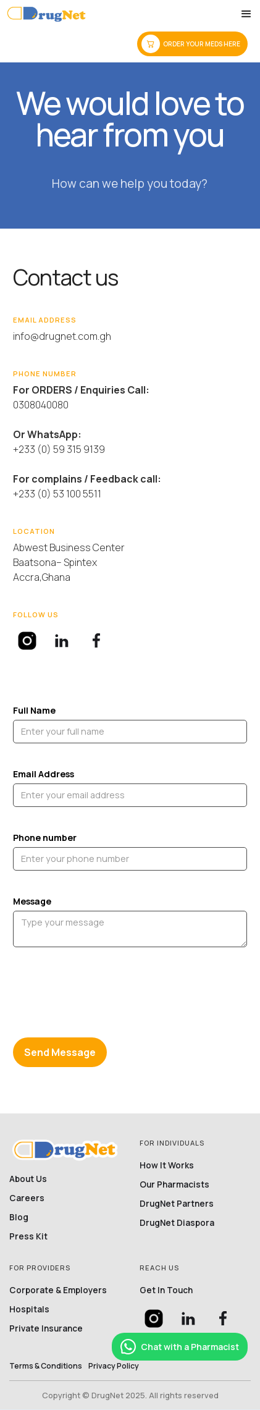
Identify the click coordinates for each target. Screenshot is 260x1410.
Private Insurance (46, 1328)
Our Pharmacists (174, 1184)
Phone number (45, 837)
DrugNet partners (177, 1204)
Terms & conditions (45, 1366)
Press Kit (28, 1236)
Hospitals (29, 1309)
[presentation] (107, 996)
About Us (28, 1179)
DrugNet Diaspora (177, 1223)
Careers (26, 1198)
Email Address (43, 774)
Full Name (34, 710)
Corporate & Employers (58, 1290)
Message (32, 901)
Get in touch (166, 1290)
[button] (246, 14)
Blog (18, 1217)
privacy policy (113, 1366)
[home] (46, 14)
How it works (167, 1165)
